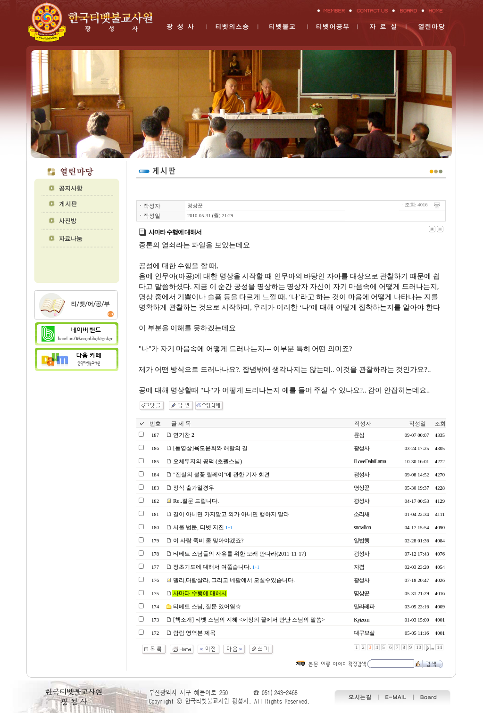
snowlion (362, 527)
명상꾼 (195, 205)
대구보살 (364, 633)
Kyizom (361, 619)
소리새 (361, 514)
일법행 (361, 540)
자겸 (359, 567)
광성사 (361, 448)
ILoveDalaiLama (370, 461)
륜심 (359, 435)
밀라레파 (364, 606)
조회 (440, 423)
